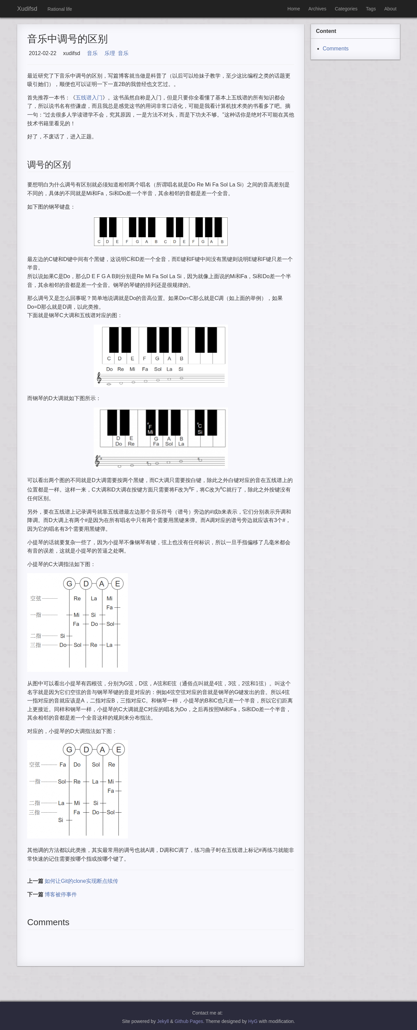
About (390, 8)
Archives (317, 8)
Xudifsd (27, 8)
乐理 (109, 53)
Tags (371, 8)
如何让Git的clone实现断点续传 (81, 881)
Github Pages (189, 1021)
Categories (346, 8)
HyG (253, 1021)
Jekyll (163, 1021)
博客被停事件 (61, 894)
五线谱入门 (89, 97)
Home (293, 8)
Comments (336, 48)
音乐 (92, 53)
